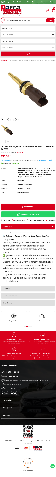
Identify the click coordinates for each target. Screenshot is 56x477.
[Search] (28, 20)
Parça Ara (28, 54)
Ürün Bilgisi (7, 227)
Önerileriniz (7, 303)
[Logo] (11, 10)
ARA (50, 20)
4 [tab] (31, 326)
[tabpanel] (14, 317)
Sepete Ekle (28, 206)
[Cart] (53, 10)
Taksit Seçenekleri (10, 296)
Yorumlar (6, 289)
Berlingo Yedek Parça (42, 168)
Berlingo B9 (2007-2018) (27, 170)
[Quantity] (28, 199)
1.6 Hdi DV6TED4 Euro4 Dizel (38, 172)
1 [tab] (25, 326)
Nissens (21, 180)
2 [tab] (27, 326)
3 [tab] (29, 326)
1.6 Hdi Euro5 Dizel (43, 170)
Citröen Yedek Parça (25, 168)
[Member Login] (47, 10)
